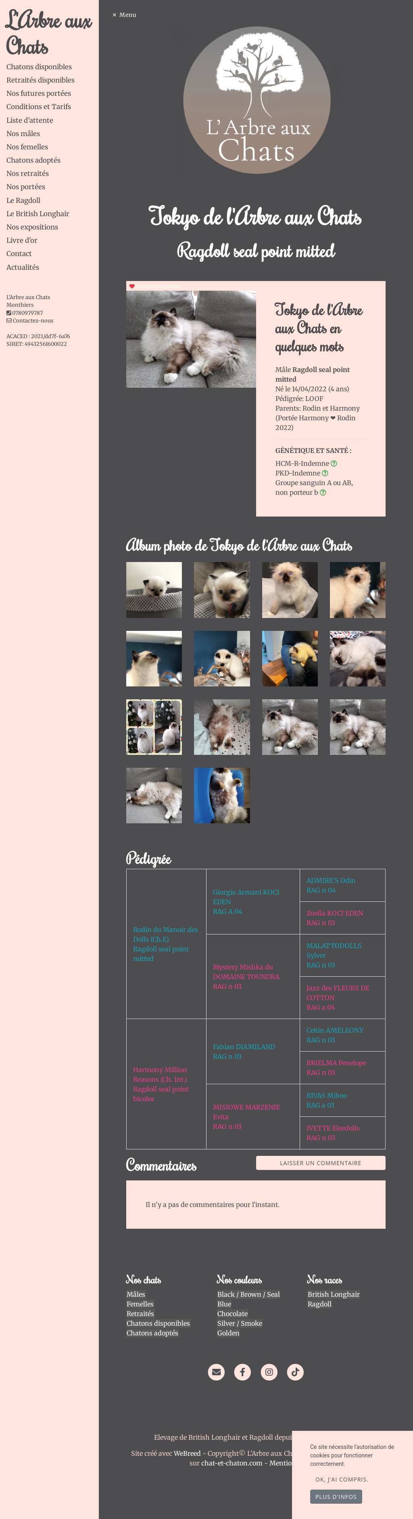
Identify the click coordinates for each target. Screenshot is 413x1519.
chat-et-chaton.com (233, 1461)
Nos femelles (27, 147)
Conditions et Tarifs (38, 106)
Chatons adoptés (33, 160)
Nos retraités (27, 173)
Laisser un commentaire (321, 1161)
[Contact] (217, 1370)
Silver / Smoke (240, 1321)
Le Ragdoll (23, 200)
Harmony (346, 408)
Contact (19, 253)
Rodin (313, 408)
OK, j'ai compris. (342, 1479)
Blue (225, 1302)
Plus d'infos (336, 1496)
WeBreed (188, 1451)
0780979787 (27, 313)
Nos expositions (32, 227)
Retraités (142, 1312)
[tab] (53, 67)
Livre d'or (22, 240)
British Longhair (334, 1292)
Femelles (141, 1302)
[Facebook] (243, 1370)
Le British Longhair (37, 213)
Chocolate (233, 1312)
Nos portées (25, 186)
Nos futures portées (38, 93)
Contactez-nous (29, 320)
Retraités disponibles (40, 80)
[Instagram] (270, 1370)
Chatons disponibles (39, 66)
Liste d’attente (29, 120)
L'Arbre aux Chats (48, 32)
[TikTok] (296, 1370)
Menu (130, 15)
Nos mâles (23, 133)
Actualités (22, 267)
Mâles (137, 1292)
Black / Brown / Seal (249, 1292)
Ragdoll (320, 1302)
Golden (229, 1331)
